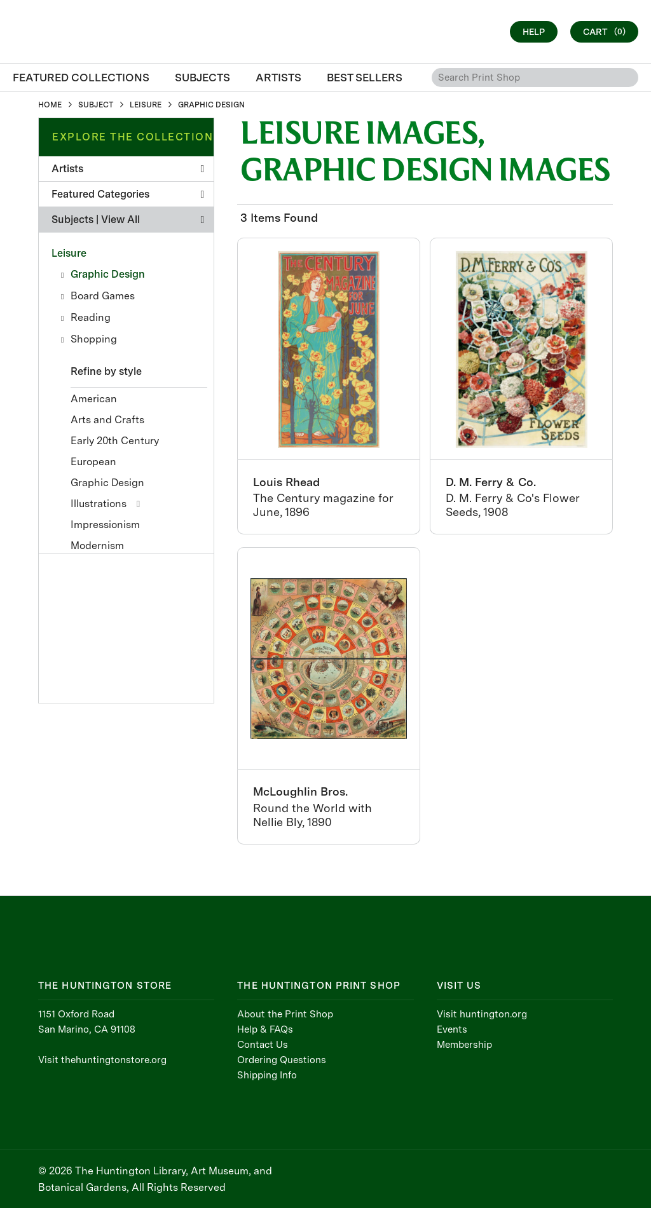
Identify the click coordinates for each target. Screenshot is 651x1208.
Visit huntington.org (482, 1014)
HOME (50, 104)
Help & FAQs (265, 1029)
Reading (91, 317)
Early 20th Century (115, 441)
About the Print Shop (285, 1014)
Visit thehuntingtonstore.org (102, 1060)
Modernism (97, 546)
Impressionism (105, 525)
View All (120, 220)
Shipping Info (267, 1075)
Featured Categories (127, 194)
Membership (464, 1044)
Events (452, 1029)
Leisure (68, 253)
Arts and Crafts (107, 420)
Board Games (103, 296)
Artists (127, 169)
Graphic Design (108, 274)
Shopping (94, 339)
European (93, 462)
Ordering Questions (281, 1060)
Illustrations (99, 504)
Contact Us (262, 1044)
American (94, 399)
